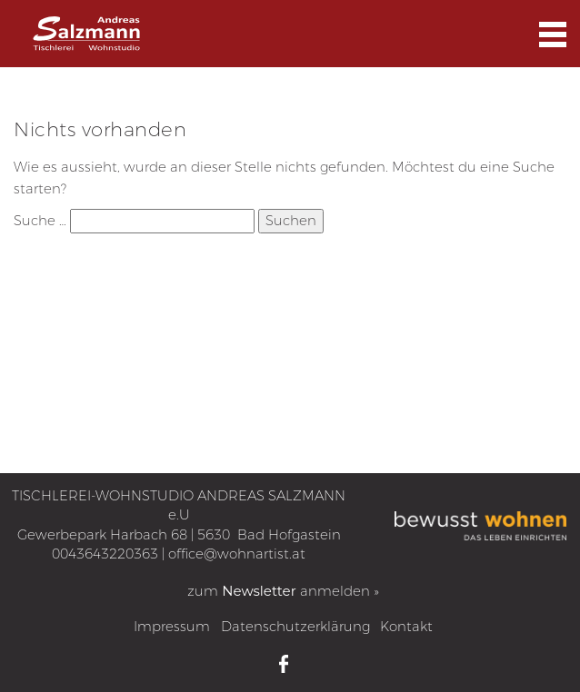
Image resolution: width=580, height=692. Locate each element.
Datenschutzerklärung (295, 627)
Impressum (172, 627)
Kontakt (406, 627)
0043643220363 (105, 554)
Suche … (40, 221)
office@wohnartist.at (236, 554)
